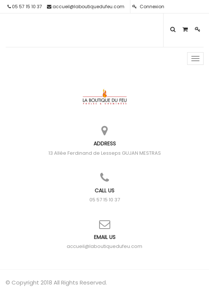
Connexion (148, 6)
